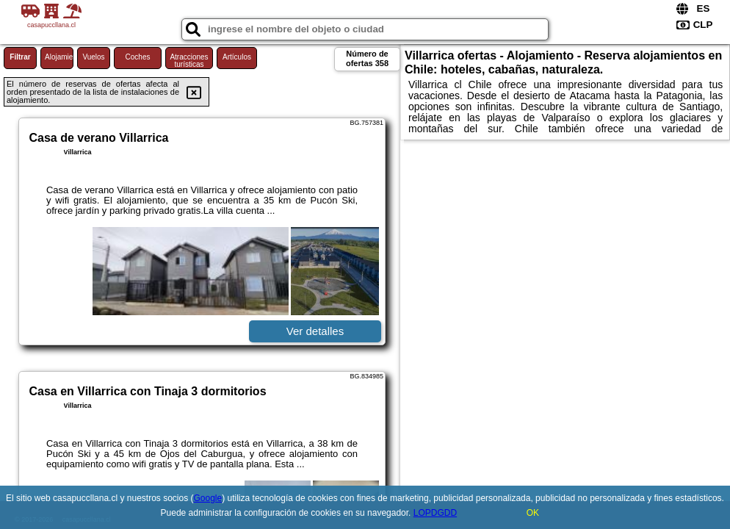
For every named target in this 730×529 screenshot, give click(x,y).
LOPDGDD (435, 513)
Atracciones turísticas (189, 60)
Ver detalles (315, 331)
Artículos (237, 57)
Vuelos (93, 57)
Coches (138, 57)
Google (208, 498)
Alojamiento (59, 57)
